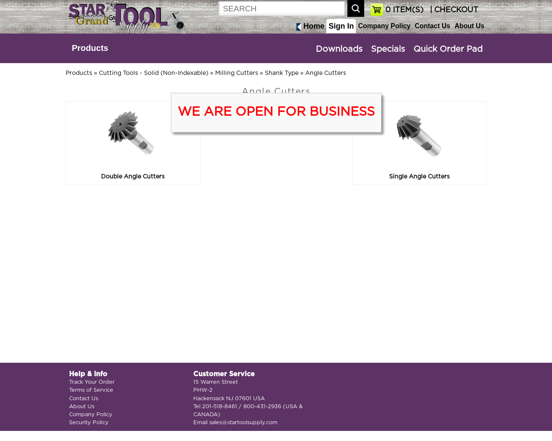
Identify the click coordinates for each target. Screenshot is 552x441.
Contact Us (432, 25)
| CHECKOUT (453, 10)
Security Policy (89, 422)
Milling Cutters (236, 73)
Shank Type (282, 73)
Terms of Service (91, 390)
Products (90, 48)
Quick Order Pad (448, 49)
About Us (469, 25)
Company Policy (384, 25)
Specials (388, 49)
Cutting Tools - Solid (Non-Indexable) (153, 73)
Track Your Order (92, 382)
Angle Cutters (325, 73)
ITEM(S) (404, 10)
